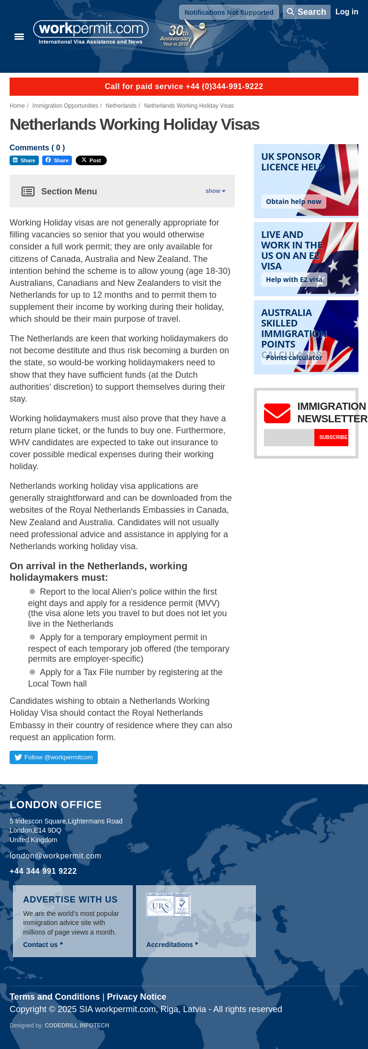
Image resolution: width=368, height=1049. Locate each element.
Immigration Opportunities (65, 105)
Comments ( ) (37, 148)
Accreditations (169, 944)
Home (17, 105)
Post (91, 160)
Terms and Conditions (55, 997)
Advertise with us (70, 899)
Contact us (40, 944)
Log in (346, 12)
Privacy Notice (136, 997)
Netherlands (121, 105)
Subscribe (333, 437)
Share (24, 160)
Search (312, 12)
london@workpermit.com (56, 856)
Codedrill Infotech (77, 1025)
